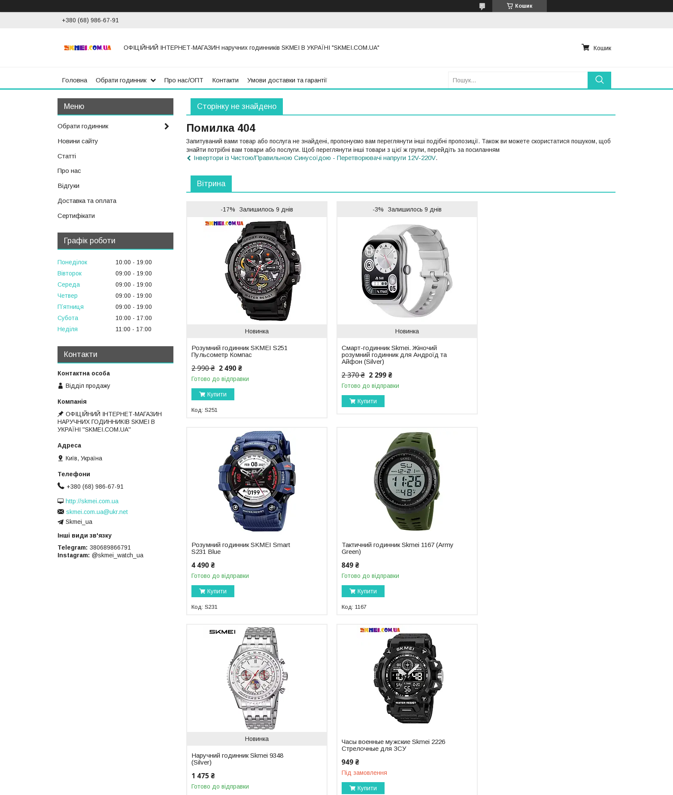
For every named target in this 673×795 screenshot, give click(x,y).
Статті (67, 156)
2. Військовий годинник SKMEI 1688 (226, 698)
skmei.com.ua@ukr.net (97, 511)
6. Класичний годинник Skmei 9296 (225, 734)
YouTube (523, 707)
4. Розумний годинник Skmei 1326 (223, 716)
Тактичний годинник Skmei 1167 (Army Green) (237, 548)
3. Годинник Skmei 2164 (209, 707)
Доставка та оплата (87, 200)
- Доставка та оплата (373, 707)
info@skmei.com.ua (537, 689)
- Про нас (356, 689)
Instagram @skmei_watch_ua (551, 716)
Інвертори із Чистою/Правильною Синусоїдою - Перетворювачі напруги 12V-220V (315, 157)
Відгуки (68, 185)
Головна (74, 80)
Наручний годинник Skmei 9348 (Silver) (383, 562)
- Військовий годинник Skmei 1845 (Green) (68, 704)
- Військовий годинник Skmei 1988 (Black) (67, 740)
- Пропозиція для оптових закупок (391, 698)
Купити (217, 394)
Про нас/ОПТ (183, 80)
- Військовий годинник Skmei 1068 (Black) (67, 713)
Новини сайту (78, 141)
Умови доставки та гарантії (287, 80)
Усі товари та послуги (578, 641)
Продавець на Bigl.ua (336, 779)
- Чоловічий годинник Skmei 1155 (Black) (65, 722)
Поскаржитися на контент (421, 787)
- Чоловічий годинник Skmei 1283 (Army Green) (75, 731)
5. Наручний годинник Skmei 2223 (224, 725)
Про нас (69, 170)
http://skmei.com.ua (92, 501)
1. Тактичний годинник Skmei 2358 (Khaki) (235, 689)
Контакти (225, 80)
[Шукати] (599, 80)
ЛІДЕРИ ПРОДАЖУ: (37, 695)
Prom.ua (377, 771)
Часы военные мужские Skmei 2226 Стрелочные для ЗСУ (535, 548)
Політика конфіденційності (488, 787)
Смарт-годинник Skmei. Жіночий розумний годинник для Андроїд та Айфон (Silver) (390, 355)
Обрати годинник (121, 80)
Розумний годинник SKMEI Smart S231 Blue (532, 322)
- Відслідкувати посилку (377, 716)
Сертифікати (76, 215)
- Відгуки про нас (367, 725)
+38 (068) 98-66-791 (539, 698)
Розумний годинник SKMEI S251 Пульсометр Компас (239, 351)
